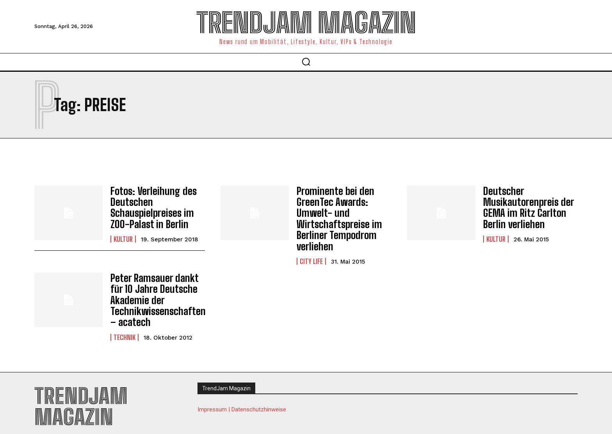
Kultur (123, 236)
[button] (306, 61)
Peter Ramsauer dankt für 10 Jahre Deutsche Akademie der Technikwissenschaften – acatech (154, 293)
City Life (311, 256)
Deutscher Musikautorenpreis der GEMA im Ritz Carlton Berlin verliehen (525, 206)
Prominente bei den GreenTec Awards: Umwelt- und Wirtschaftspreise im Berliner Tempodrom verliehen (336, 216)
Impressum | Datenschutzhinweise (241, 400)
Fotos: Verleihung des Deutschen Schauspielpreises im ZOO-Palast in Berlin (149, 206)
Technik (124, 328)
